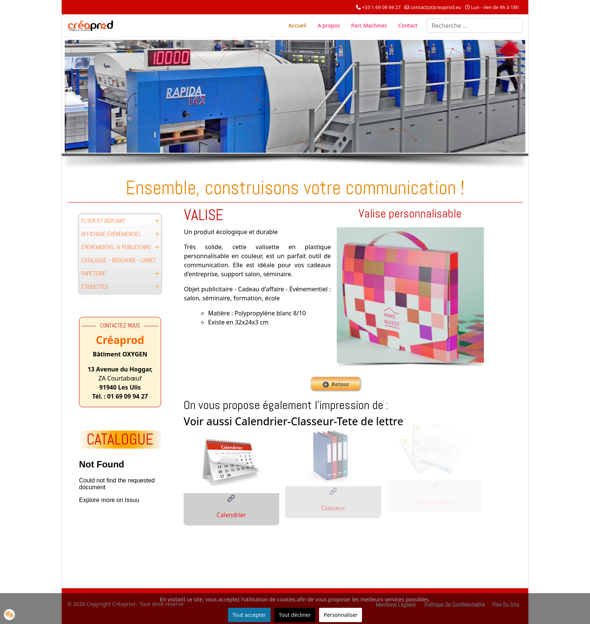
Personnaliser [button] (340, 614)
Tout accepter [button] (249, 614)
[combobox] (475, 25)
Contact (407, 25)
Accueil (297, 25)
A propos (329, 25)
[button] (157, 221)
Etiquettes (94, 287)
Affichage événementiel (111, 234)
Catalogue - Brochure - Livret (118, 260)
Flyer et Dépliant (103, 221)
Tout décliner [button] (295, 614)
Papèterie (93, 273)
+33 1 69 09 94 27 (381, 7)
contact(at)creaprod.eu (436, 7)
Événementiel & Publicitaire (116, 247)
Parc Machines (369, 25)
